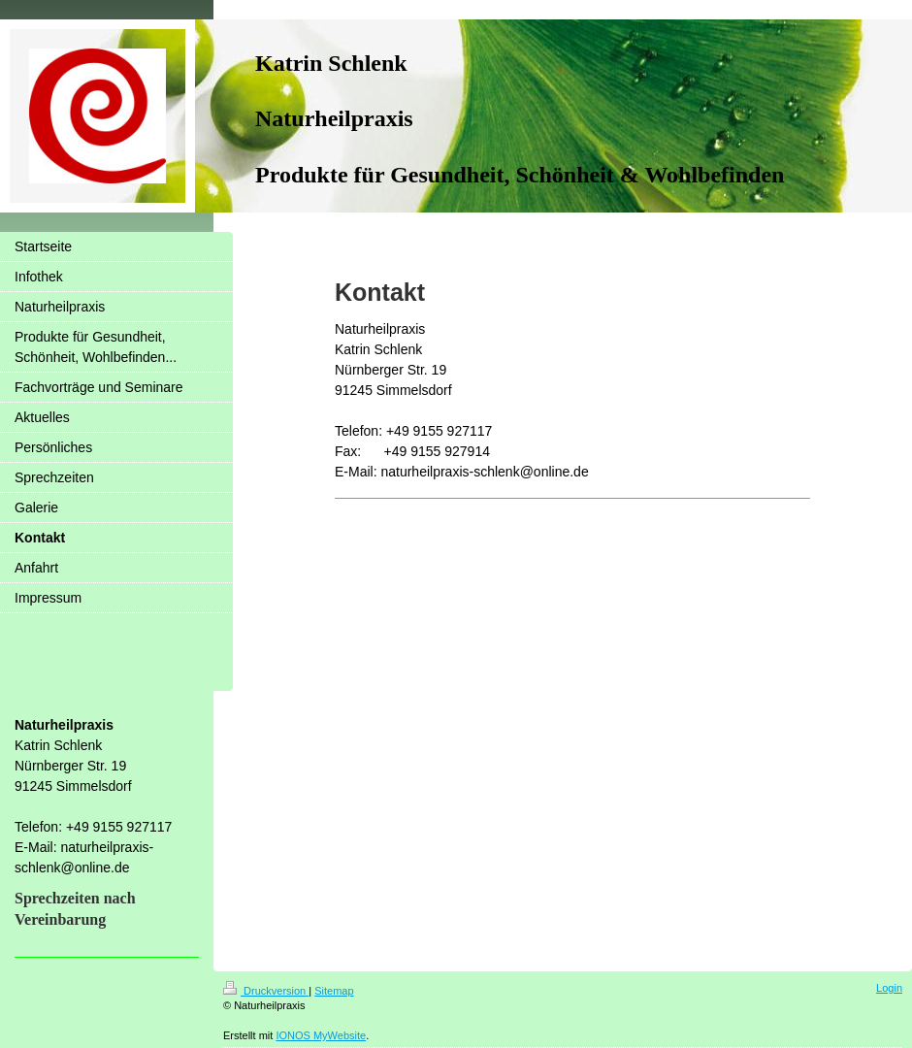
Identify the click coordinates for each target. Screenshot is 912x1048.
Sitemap (333, 991)
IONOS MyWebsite (321, 1035)
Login (889, 988)
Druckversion (266, 991)
